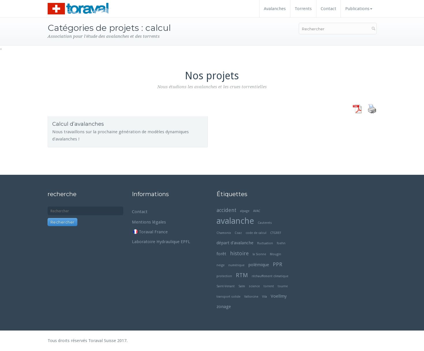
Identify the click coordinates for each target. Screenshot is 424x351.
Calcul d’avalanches (78, 124)
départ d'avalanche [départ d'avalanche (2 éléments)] (234, 242)
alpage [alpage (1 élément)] (244, 211)
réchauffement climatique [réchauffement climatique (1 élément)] (270, 276)
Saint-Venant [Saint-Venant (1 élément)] (225, 286)
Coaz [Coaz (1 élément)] (238, 233)
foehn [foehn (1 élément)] (281, 243)
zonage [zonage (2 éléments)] (223, 306)
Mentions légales (149, 222)
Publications (358, 8)
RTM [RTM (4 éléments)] (242, 275)
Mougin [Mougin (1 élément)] (275, 254)
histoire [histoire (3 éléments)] (239, 253)
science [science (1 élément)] (254, 286)
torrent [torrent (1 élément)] (269, 286)
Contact (328, 8)
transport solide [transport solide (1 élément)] (228, 297)
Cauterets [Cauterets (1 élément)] (265, 223)
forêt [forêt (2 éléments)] (221, 253)
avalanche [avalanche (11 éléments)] (235, 221)
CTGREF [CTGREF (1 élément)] (275, 233)
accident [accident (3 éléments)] (226, 210)
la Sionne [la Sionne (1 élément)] (259, 254)
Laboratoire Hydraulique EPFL (161, 241)
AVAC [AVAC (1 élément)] (256, 211)
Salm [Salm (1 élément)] (241, 286)
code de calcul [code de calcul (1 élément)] (256, 233)
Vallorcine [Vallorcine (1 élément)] (251, 297)
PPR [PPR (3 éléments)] (277, 264)
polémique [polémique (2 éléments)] (258, 264)
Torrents (303, 8)
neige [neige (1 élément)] (220, 265)
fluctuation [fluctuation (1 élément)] (265, 243)
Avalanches (275, 8)
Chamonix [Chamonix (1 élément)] (223, 233)
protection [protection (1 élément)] (224, 276)
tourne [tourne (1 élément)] (283, 286)
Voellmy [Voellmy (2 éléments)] (279, 296)
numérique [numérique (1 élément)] (236, 265)
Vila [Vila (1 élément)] (264, 297)
